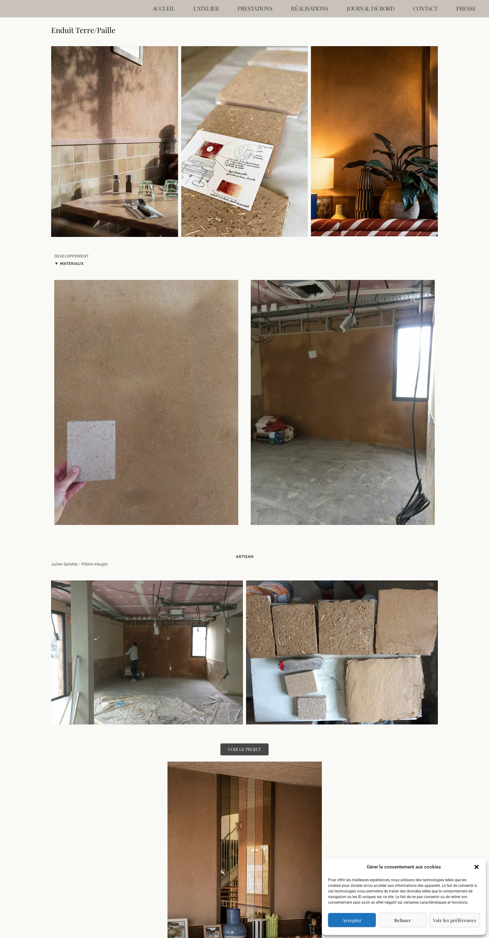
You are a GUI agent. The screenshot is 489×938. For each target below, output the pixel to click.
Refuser (402, 920)
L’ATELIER (206, 8)
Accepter (351, 920)
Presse (466, 8)
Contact (425, 8)
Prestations (254, 8)
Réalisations (309, 8)
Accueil (164, 8)
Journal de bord (370, 8)
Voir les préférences (454, 920)
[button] (476, 867)
